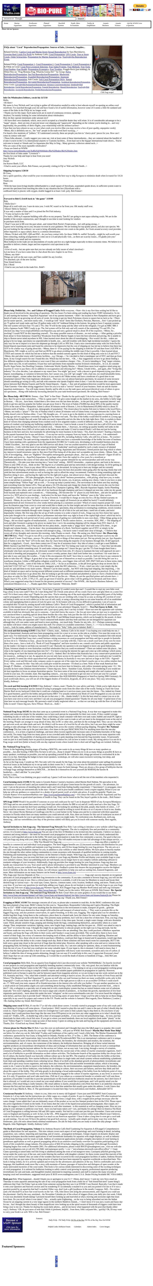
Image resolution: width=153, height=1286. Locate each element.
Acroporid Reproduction (24, 90)
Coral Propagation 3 (63, 64)
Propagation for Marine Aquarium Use (44, 57)
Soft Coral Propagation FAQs (52, 79)
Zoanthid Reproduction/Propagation (43, 77)
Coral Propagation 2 (44, 64)
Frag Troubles (56, 69)
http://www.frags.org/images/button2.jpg (57, 895)
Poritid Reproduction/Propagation (48, 90)
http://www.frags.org (32, 832)
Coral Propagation (57, 54)
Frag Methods (74, 67)
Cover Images (105, 1227)
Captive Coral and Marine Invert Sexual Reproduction (42, 52)
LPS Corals (71, 54)
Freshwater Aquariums (32, 24)
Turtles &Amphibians (91, 24)
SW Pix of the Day (77, 1220)
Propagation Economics (38, 69)
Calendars (77, 1227)
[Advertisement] (138, 66)
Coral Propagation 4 (82, 64)
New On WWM (104, 1220)
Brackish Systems (61, 24)
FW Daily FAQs (64, 1220)
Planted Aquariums (47, 24)
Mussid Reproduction (68, 87)
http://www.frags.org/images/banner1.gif (21, 895)
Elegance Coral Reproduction (58, 84)
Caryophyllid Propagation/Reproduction (30, 84)
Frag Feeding (10, 69)
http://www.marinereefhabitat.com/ (59, 794)
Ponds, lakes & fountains (75, 24)
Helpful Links (53, 1227)
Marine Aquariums (18, 24)
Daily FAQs (53, 1220)
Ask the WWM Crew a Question (134, 24)
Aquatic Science (118, 24)
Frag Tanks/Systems (57, 67)
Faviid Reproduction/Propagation (28, 87)
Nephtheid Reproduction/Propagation (75, 82)
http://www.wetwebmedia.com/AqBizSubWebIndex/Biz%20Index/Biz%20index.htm (40, 151)
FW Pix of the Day (91, 1220)
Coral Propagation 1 (26, 64)
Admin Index (91, 1227)
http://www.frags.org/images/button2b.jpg (93, 895)
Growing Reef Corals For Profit (18, 54)
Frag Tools (85, 67)
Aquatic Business (105, 24)
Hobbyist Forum (64, 1227)
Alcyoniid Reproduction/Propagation (44, 82)
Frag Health (22, 69)
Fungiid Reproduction (50, 87)
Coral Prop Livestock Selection (34, 67)
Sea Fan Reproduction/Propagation (43, 74)
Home (6, 23)
